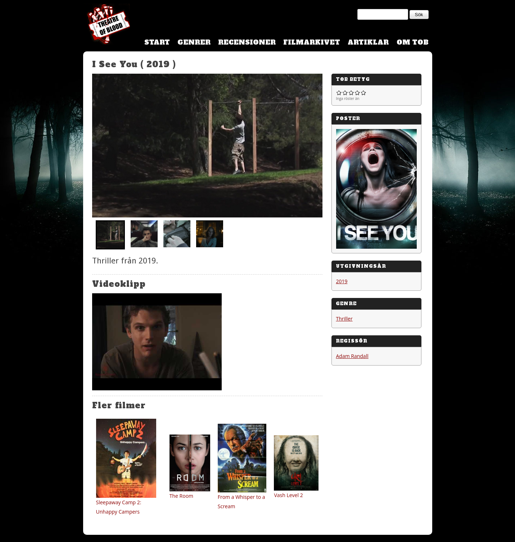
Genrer (194, 42)
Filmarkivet (311, 42)
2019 (342, 281)
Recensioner (247, 42)
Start (157, 42)
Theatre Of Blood (106, 25)
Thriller (344, 318)
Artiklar (368, 42)
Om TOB (413, 42)
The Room (181, 495)
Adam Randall (352, 356)
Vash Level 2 (288, 495)
